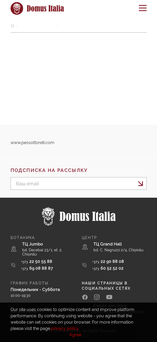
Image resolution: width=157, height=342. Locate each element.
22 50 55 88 (36, 261)
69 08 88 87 (37, 268)
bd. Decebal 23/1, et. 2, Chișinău (42, 252)
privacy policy (65, 328)
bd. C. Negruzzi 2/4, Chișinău (118, 250)
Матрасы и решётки (37, 25)
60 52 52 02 (107, 268)
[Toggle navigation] (143, 10)
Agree (75, 334)
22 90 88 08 (108, 261)
